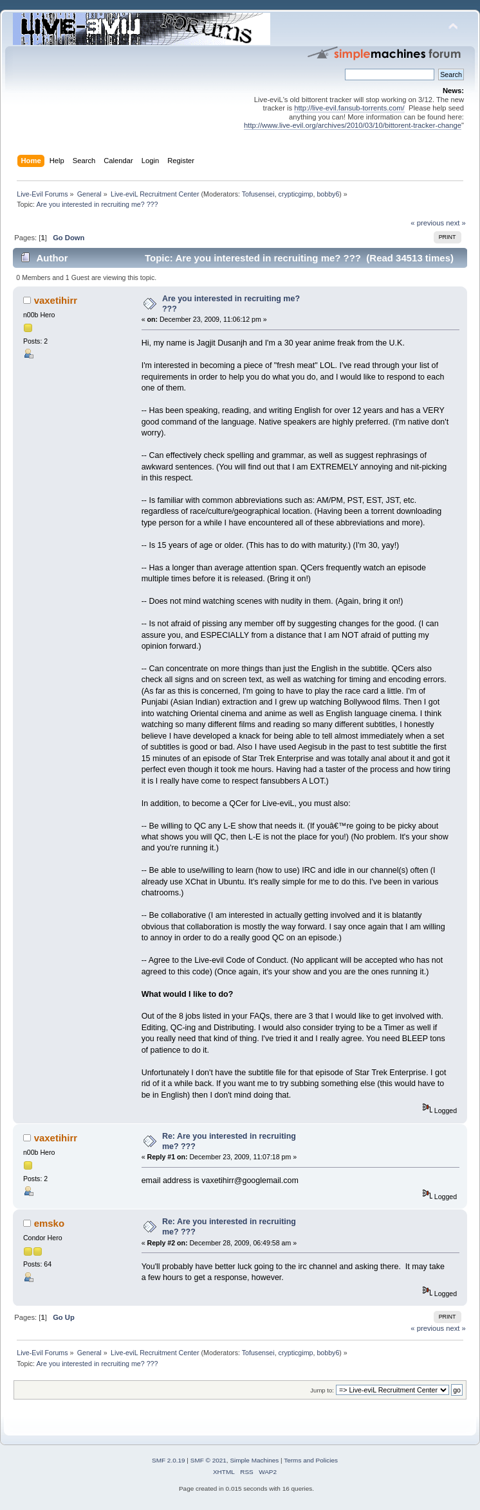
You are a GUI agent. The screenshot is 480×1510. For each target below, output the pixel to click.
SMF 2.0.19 (168, 1460)
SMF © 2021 (208, 1460)
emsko (49, 1223)
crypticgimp (296, 194)
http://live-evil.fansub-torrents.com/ (349, 108)
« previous (427, 223)
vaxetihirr (55, 300)
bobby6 (328, 194)
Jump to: (322, 1390)
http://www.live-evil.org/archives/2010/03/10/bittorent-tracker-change (352, 125)
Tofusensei (258, 194)
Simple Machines (254, 1460)
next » (456, 223)
